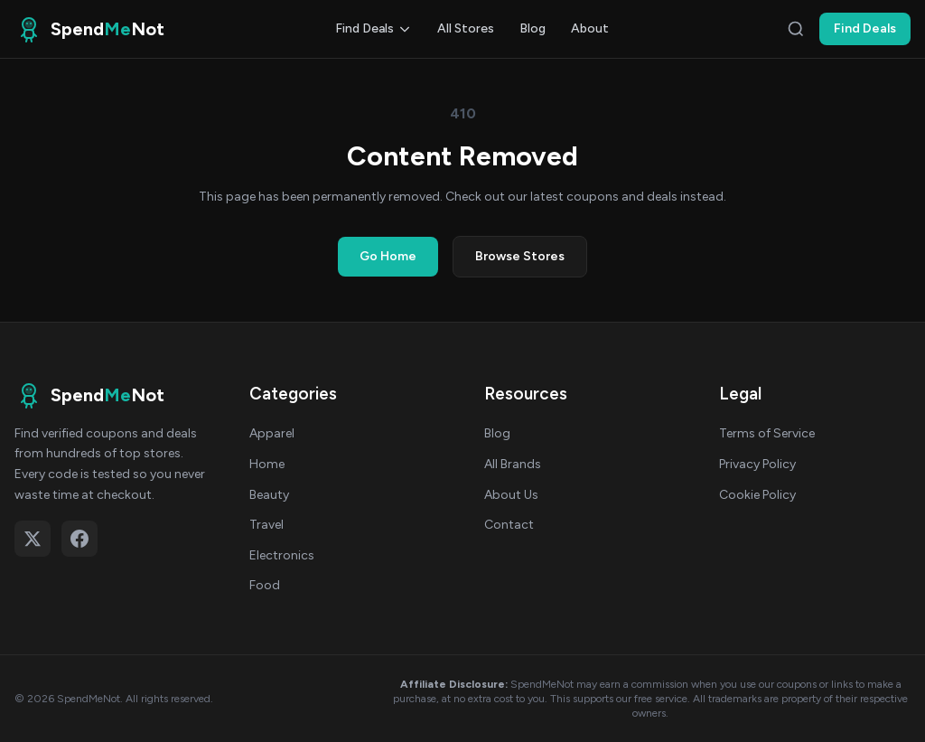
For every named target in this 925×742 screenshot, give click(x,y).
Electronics (281, 555)
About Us (511, 494)
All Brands (512, 464)
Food (264, 585)
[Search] (796, 29)
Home (267, 464)
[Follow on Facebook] (79, 539)
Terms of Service (767, 433)
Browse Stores (520, 256)
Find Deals (373, 28)
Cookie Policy (757, 494)
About (590, 28)
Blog (532, 28)
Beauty (269, 494)
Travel (266, 524)
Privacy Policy (757, 464)
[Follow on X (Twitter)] (32, 539)
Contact (509, 524)
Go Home (388, 256)
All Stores (465, 28)
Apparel (271, 433)
